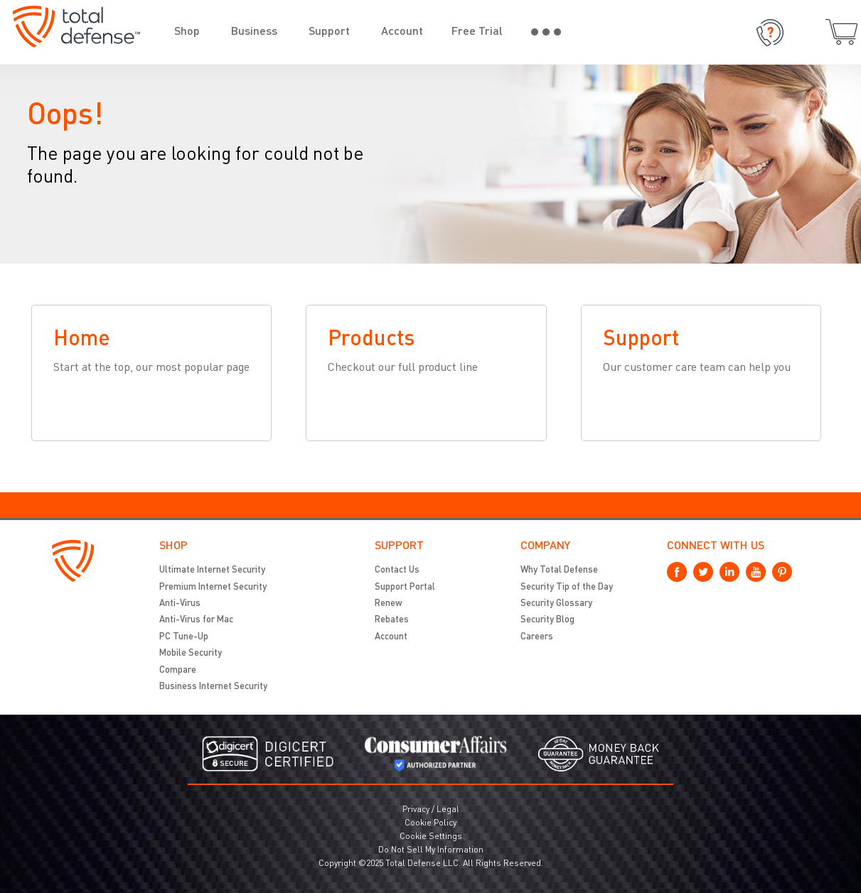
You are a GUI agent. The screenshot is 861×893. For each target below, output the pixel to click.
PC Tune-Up (183, 637)
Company (545, 546)
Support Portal (405, 587)
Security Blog (547, 619)
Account (391, 637)
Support (399, 546)
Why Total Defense (559, 570)
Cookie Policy (430, 823)
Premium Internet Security (213, 587)
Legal (448, 810)
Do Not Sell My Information (430, 850)
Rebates (392, 619)
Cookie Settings (431, 837)
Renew (388, 603)
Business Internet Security (213, 686)
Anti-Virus (179, 603)
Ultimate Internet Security (212, 570)
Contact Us (397, 570)
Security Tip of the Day (566, 587)
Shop (173, 546)
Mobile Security (190, 653)
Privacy (415, 810)
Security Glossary (556, 603)
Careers (536, 637)
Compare (177, 670)
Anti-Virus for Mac (196, 619)
